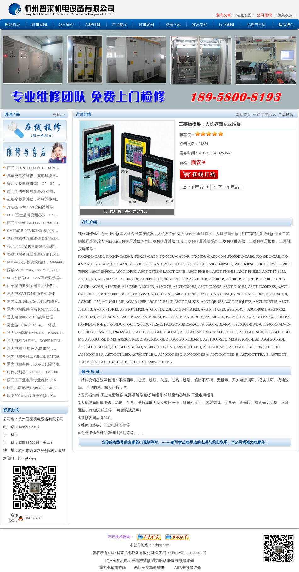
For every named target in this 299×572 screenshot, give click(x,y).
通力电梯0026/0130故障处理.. (31, 317)
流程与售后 (256, 24)
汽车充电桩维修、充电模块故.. (32, 175)
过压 (152, 380)
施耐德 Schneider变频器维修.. (31, 207)
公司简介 (66, 24)
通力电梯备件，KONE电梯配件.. (34, 364)
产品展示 (119, 24)
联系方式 (11, 410)
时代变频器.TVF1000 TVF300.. (33, 372)
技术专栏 (199, 24)
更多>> (59, 115)
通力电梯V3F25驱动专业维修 (31, 293)
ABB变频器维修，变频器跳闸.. (32, 199)
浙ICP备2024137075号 (188, 553)
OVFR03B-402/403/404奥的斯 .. (32, 230)
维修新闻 (39, 24)
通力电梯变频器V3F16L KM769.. (34, 356)
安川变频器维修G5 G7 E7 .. (33, 183)
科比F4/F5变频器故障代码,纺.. (32, 246)
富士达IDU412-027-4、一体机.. (32, 325)
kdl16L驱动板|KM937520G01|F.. (32, 388)
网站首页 (12, 24)
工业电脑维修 (115, 425)
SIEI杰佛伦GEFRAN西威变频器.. (34, 278)
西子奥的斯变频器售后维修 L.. (32, 285)
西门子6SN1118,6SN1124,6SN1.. (33, 168)
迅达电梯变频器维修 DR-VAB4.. (33, 238)
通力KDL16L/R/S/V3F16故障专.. (33, 301)
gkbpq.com (160, 545)
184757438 (32, 518)
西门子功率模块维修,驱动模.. (31, 191)
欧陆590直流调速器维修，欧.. (31, 395)
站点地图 (243, 15)
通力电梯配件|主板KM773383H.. (33, 309)
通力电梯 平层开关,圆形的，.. (31, 348)
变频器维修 (90, 395)
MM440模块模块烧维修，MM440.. (35, 262)
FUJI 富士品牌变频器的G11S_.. (32, 215)
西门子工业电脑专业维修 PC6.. (32, 380)
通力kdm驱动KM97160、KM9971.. (35, 333)
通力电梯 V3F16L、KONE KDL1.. (35, 340)
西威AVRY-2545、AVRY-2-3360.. (33, 270)
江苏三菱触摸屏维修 (193, 241)
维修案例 (146, 24)
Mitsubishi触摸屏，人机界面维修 (212, 234)
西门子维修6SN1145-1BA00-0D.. (33, 223)
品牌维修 (92, 24)
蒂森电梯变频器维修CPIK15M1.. (33, 254)
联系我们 (286, 24)
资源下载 (173, 24)
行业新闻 (226, 24)
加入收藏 (284, 15)
